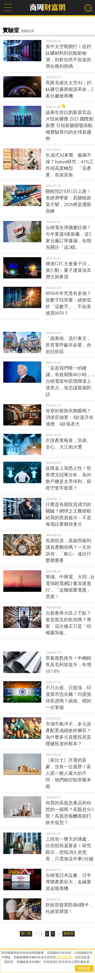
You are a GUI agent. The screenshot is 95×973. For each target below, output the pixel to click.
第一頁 (26, 933)
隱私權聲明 (64, 957)
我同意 (84, 968)
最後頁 (68, 933)
